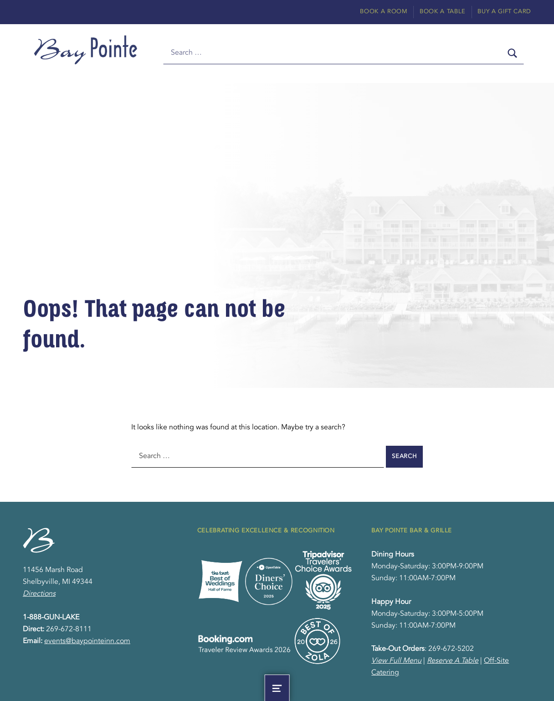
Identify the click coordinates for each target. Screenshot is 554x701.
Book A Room (383, 12)
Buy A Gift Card (504, 12)
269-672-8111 (69, 629)
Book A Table (443, 12)
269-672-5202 (451, 649)
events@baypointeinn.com (87, 641)
